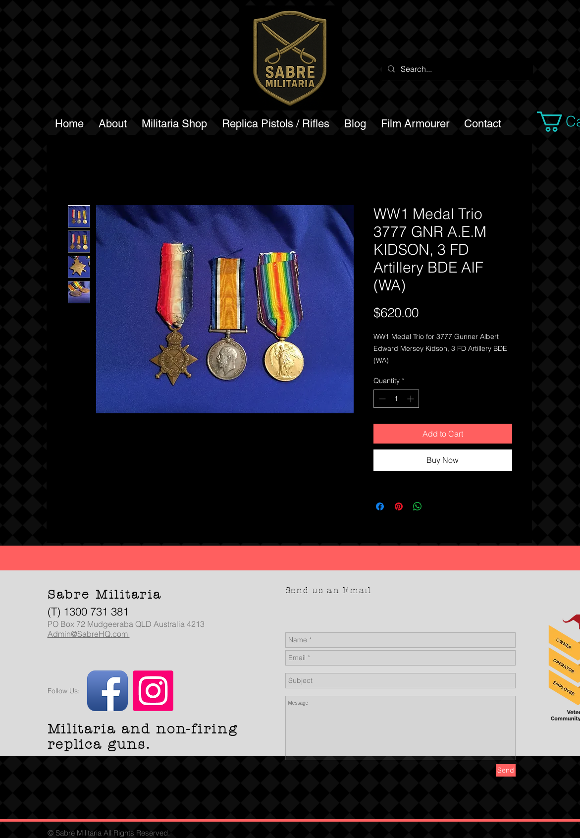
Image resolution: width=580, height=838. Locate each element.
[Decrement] (381, 398)
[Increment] (411, 398)
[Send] (506, 770)
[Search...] (456, 69)
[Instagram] (153, 690)
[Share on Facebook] (380, 506)
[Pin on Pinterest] (399, 506)
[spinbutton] (396, 398)
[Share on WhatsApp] (417, 506)
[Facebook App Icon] (107, 690)
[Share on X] (436, 506)
